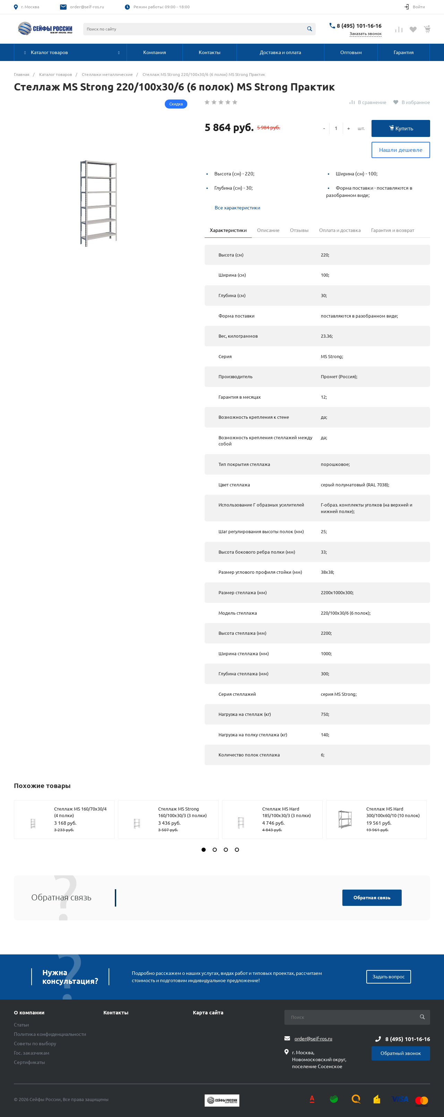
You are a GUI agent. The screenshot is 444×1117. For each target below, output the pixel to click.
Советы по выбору (35, 1043)
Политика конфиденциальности (50, 1034)
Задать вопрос (389, 976)
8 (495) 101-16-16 (359, 26)
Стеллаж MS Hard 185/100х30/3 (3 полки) (286, 812)
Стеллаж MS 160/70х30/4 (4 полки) (80, 812)
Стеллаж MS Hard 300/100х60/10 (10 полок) (393, 812)
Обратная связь (372, 897)
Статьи (21, 1025)
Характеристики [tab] (228, 230)
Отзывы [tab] (299, 230)
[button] (203, 850)
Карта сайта (208, 1012)
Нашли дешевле (400, 150)
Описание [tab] (268, 230)
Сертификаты (29, 1062)
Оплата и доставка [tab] (340, 230)
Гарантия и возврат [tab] (392, 230)
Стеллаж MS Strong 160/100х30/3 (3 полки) (182, 812)
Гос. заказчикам (31, 1053)
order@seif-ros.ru (87, 7)
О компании (29, 1012)
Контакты (115, 1012)
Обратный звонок (401, 1053)
